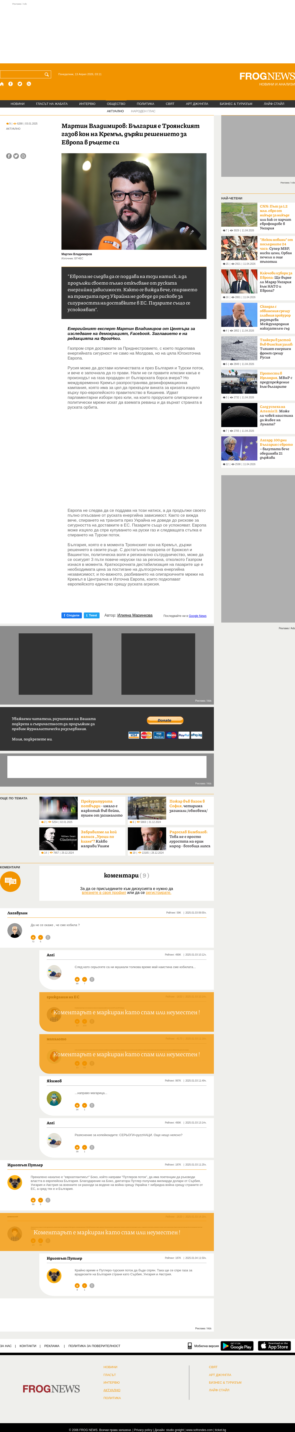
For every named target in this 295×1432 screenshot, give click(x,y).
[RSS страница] (29, 84)
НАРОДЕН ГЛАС (143, 111)
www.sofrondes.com (199, 1430)
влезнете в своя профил (104, 892)
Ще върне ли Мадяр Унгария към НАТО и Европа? (276, 282)
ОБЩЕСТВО (116, 104)
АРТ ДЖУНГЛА (197, 104)
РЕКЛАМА (51, 1346)
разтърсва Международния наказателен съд (275, 317)
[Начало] (2, 84)
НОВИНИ (18, 104)
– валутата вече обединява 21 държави (276, 449)
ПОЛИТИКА (145, 104)
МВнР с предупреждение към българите (276, 380)
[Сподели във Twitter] (16, 156)
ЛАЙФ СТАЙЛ (274, 104)
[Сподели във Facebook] (9, 156)
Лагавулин (17, 913)
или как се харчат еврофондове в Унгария (275, 217)
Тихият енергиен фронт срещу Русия (276, 349)
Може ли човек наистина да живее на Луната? (276, 415)
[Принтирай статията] (23, 156)
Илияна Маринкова (135, 615)
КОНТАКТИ (28, 1346)
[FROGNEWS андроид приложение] (237, 1346)
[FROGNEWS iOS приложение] (274, 1346)
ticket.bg (220, 1430)
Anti (51, 955)
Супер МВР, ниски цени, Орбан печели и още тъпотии (276, 250)
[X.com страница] (19, 84)
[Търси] (47, 74)
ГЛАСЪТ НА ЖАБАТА (52, 104)
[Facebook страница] (10, 84)
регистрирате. (158, 892)
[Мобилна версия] (203, 1346)
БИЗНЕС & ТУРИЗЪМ (236, 104)
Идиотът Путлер (25, 1165)
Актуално (111, 1390)
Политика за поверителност (94, 1346)
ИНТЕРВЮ (87, 104)
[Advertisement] (147, 32)
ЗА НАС (6, 1346)
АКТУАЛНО (115, 111)
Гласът (109, 1375)
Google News (197, 616)
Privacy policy (143, 1430)
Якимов (54, 1081)
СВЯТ (170, 104)
